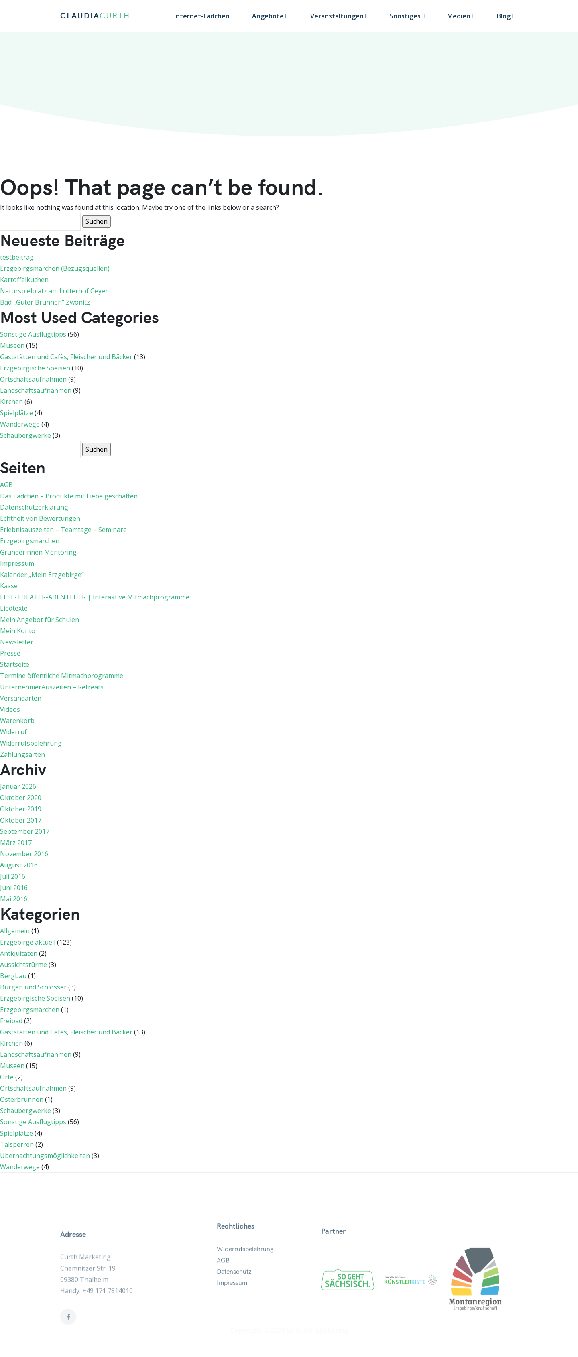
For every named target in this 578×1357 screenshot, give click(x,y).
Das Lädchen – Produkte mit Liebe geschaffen (69, 496)
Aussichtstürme (23, 964)
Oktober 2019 (20, 808)
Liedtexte (14, 608)
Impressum (17, 563)
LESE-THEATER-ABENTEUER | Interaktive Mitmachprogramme (94, 597)
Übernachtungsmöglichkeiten (45, 1155)
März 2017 (16, 842)
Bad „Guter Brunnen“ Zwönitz (45, 302)
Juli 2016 (12, 876)
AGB (6, 484)
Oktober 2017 (20, 820)
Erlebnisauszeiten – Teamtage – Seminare (63, 529)
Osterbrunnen (21, 1099)
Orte (7, 1077)
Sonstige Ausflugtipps (33, 334)
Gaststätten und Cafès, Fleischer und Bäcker (66, 356)
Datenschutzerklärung (34, 507)
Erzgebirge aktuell (27, 942)
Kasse (9, 585)
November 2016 (24, 853)
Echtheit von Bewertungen (40, 518)
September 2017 (24, 831)
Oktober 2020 (20, 797)
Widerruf (13, 731)
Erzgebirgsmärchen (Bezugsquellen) (55, 268)
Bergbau (13, 975)
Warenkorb (17, 720)
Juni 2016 (14, 887)
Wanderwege (20, 424)
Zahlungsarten (22, 754)
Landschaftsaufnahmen (35, 390)
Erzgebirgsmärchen (29, 540)
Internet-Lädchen (202, 16)
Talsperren (17, 1144)
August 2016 (19, 865)
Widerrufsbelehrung (31, 743)
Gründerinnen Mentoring (38, 552)
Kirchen (11, 401)
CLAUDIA (95, 16)
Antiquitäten (18, 953)
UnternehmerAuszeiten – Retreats (52, 687)
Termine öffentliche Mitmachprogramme (61, 675)
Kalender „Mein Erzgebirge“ (42, 574)
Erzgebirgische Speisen (35, 368)
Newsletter (16, 642)
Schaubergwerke (25, 435)
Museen (12, 345)
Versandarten (20, 698)
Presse (10, 653)
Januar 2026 (18, 786)
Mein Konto (17, 630)
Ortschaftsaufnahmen (33, 379)
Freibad (11, 1020)
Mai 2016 (13, 898)
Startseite (14, 664)
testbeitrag (17, 257)
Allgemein (15, 930)
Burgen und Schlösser (33, 987)
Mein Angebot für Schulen (39, 619)
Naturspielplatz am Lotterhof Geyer (54, 290)
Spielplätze (16, 412)
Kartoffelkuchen (24, 279)
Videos (10, 709)
